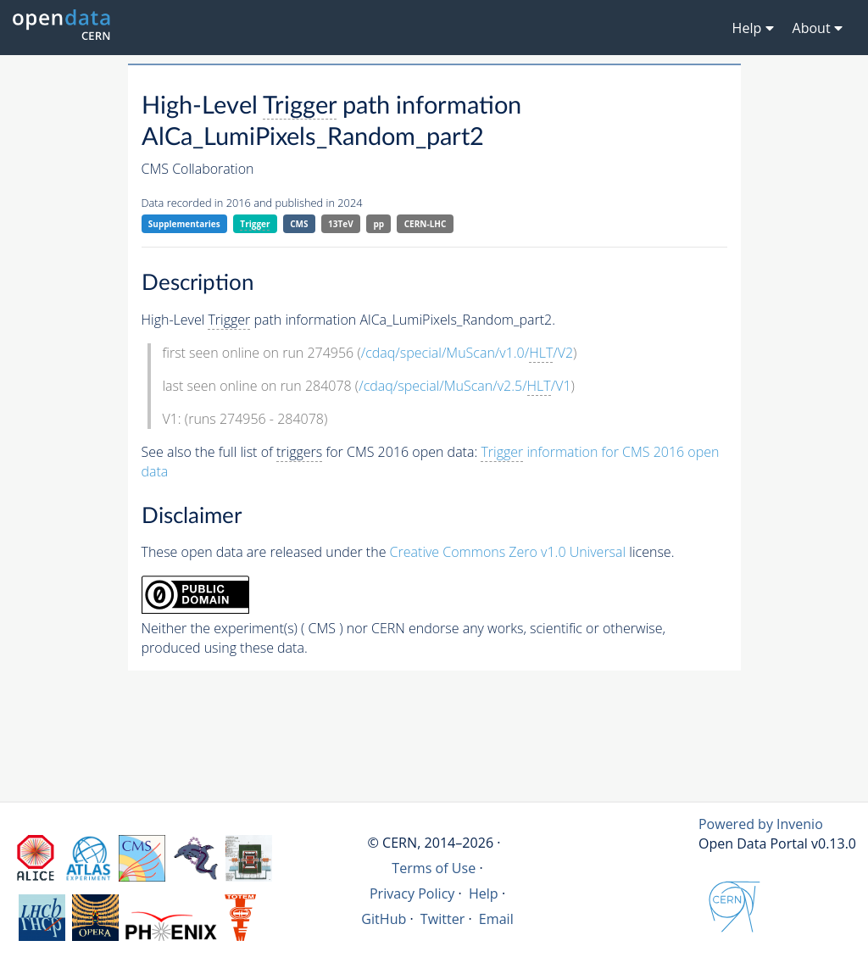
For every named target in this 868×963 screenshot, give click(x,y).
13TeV (340, 224)
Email (496, 919)
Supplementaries (184, 224)
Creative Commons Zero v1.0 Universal (508, 552)
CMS (299, 224)
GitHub (383, 919)
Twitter (442, 919)
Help (483, 893)
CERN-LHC (425, 224)
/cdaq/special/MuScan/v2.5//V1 (464, 386)
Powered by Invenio (760, 824)
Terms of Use (434, 868)
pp (378, 224)
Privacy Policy (412, 893)
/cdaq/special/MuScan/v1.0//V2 (467, 353)
